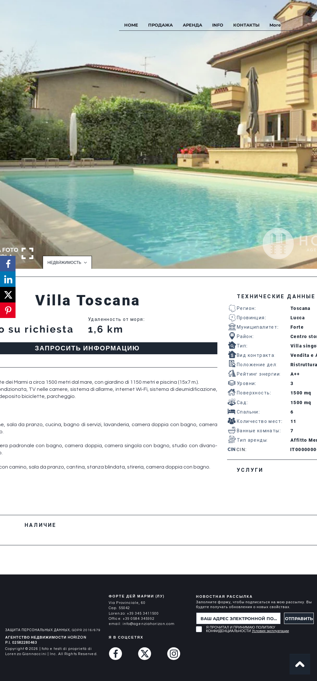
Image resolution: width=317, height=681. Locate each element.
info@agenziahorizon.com (149, 624)
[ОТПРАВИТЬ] (299, 618)
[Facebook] (115, 653)
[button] (217, 25)
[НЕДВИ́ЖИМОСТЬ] (67, 262)
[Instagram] (173, 653)
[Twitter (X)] (144, 653)
